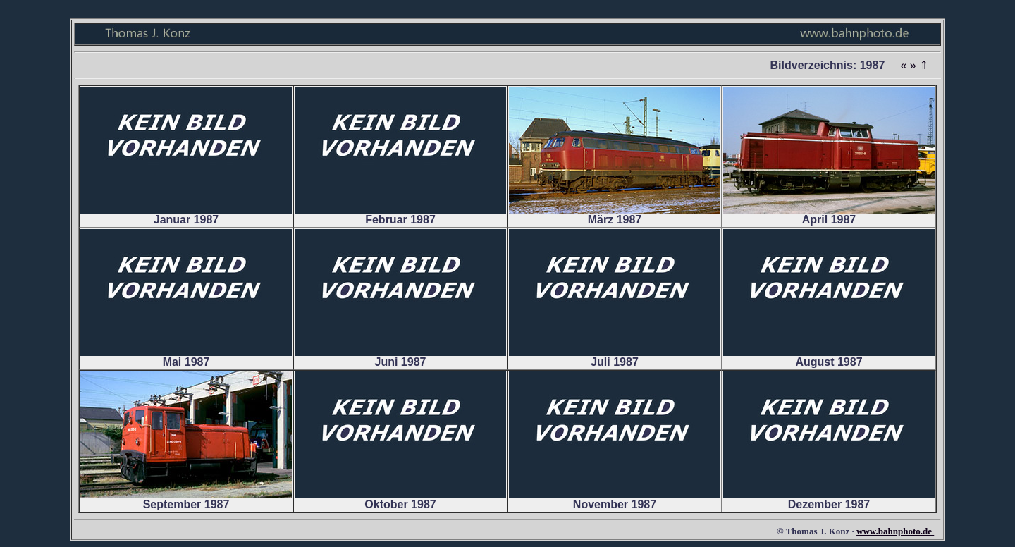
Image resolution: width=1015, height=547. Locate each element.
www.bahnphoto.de (895, 531)
